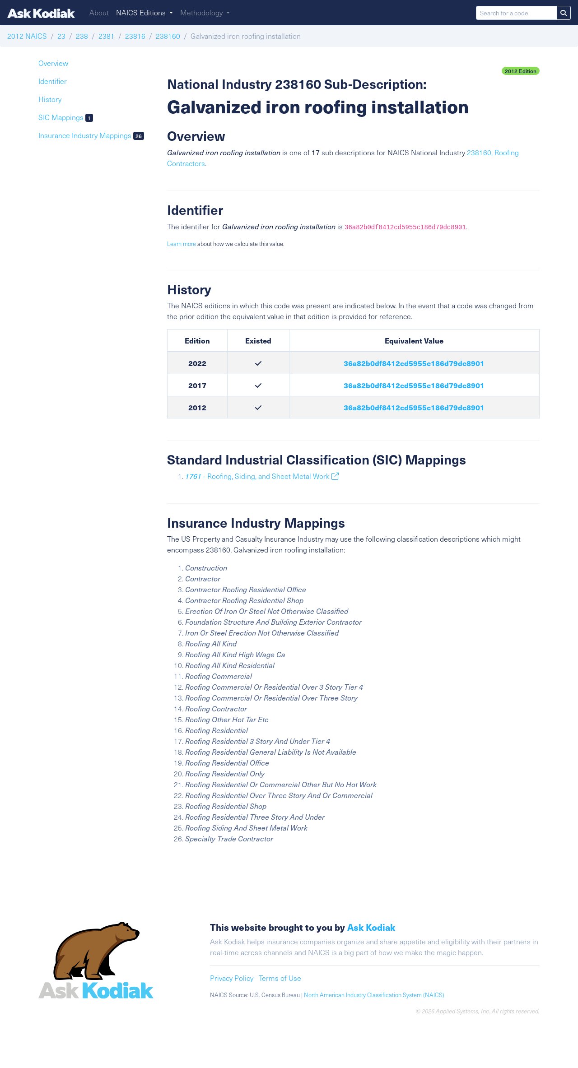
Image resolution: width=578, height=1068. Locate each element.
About (99, 12)
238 (82, 36)
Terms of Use (280, 978)
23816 (135, 36)
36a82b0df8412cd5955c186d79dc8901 (414, 363)
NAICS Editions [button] (142, 12)
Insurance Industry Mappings (91, 135)
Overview (53, 63)
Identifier (52, 81)
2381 (106, 36)
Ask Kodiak (371, 927)
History (49, 99)
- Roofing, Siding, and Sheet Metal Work (262, 476)
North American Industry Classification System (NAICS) (374, 995)
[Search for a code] (516, 13)
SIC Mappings (65, 117)
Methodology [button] (202, 12)
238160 (168, 36)
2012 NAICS (27, 36)
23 (61, 36)
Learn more (181, 244)
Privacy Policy (231, 978)
